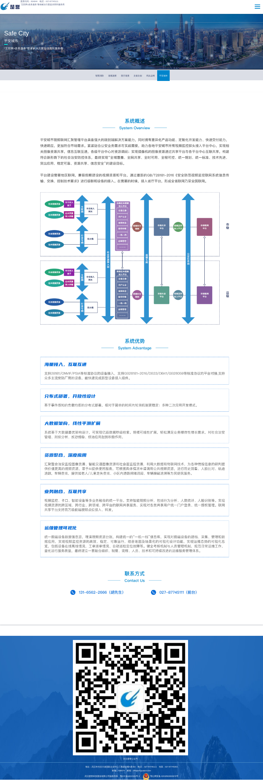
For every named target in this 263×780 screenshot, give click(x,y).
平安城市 (163, 75)
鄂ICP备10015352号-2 (130, 776)
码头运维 (150, 75)
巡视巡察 (112, 75)
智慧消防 (99, 75)
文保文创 (138, 75)
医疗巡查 (125, 75)
